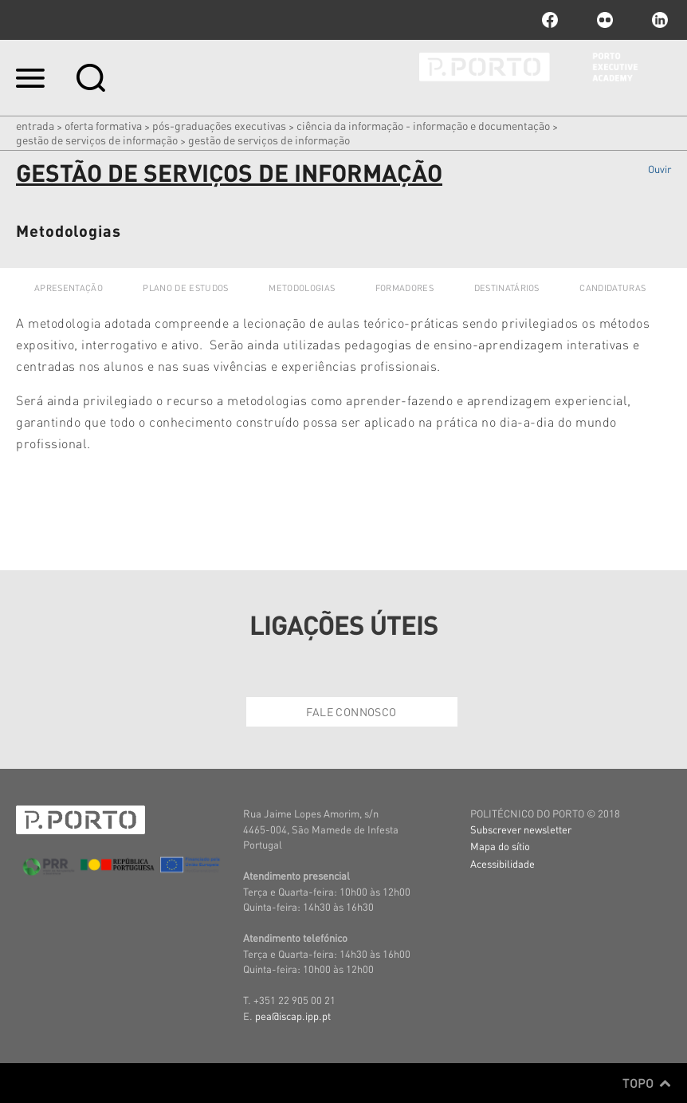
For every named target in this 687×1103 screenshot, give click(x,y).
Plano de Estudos (185, 287)
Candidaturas (612, 287)
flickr (605, 20)
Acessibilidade (502, 863)
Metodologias (302, 287)
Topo (646, 1083)
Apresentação (68, 287)
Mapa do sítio (500, 846)
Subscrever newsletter (520, 829)
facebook (550, 20)
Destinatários (507, 287)
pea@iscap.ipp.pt (293, 1015)
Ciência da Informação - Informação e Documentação (423, 125)
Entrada (35, 125)
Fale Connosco (351, 711)
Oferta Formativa (103, 125)
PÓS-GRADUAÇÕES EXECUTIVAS (219, 125)
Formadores (404, 287)
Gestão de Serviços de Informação (97, 139)
